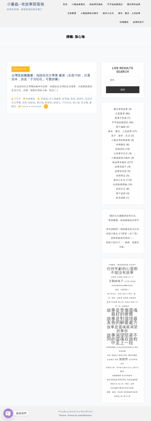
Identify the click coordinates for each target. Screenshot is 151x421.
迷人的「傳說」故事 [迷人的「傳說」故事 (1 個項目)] (126, 384)
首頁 (65, 4)
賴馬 (73, 98)
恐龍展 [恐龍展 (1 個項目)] (125, 298)
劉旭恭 (48, 102)
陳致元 (57, 102)
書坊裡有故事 (133, 4)
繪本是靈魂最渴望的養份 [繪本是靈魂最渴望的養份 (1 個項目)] (116, 380)
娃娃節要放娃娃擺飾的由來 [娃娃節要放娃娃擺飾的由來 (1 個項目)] (122, 285)
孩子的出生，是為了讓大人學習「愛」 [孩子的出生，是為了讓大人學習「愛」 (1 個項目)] (122, 294)
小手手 (17, 98)
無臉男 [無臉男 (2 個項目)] (123, 359)
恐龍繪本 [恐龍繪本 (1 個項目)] (132, 298)
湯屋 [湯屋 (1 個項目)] (116, 360)
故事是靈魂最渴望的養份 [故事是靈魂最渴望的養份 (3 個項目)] (122, 329)
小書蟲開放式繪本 (89, 13)
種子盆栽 (120, 193)
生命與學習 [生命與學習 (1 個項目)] (133, 360)
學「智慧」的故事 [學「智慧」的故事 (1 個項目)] (115, 298)
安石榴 (84, 102)
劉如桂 (31, 102)
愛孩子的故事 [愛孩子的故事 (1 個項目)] (112, 302)
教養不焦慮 (121, 118)
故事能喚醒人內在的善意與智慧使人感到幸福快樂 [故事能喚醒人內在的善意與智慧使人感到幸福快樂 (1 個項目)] (122, 349)
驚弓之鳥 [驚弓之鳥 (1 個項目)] (127, 396)
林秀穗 (65, 98)
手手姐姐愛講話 (115, 4)
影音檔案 (120, 197)
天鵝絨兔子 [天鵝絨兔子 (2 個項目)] (116, 281)
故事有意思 (121, 171)
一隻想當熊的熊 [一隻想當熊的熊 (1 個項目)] (122, 265)
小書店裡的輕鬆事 (120, 140)
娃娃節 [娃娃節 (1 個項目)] (133, 281)
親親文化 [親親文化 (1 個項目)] (114, 384)
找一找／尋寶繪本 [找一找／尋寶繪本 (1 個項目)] (122, 306)
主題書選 (71, 13)
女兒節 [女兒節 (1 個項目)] (127, 281)
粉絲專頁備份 (96, 4)
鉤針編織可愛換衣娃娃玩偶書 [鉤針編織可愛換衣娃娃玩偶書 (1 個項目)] (122, 388)
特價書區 (124, 22)
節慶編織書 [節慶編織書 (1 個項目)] (116, 376)
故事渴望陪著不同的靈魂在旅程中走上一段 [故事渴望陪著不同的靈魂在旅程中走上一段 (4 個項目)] (122, 339)
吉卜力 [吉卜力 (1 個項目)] (131, 277)
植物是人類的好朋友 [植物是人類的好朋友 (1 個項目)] (120, 355)
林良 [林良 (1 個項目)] (109, 355)
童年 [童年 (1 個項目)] (122, 364)
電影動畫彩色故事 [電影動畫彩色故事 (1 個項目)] (131, 392)
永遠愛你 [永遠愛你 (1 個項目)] (110, 360)
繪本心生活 (108, 13)
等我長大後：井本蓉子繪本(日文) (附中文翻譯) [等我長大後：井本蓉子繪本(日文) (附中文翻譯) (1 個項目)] (122, 369)
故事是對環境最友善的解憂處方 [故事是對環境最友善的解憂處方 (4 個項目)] (122, 320)
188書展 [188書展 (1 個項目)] (112, 265)
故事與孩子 (138, 22)
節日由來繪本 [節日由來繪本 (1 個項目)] (127, 376)
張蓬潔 (44, 98)
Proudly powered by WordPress (75, 411)
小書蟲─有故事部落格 (25, 4)
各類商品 (120, 175)
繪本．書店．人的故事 (129, 13)
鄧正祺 (40, 102)
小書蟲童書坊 (78, 4)
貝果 (24, 102)
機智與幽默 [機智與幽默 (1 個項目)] (132, 355)
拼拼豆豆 (120, 189)
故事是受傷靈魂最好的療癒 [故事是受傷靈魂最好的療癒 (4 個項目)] (122, 312)
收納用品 (120, 149)
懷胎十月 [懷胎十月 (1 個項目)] (134, 302)
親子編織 (120, 127)
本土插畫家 (55, 98)
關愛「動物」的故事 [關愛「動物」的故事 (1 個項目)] (115, 392)
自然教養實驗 (120, 184)
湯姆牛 (80, 98)
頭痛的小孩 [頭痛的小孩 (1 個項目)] (118, 396)
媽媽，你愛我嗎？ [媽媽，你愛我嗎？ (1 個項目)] (122, 290)
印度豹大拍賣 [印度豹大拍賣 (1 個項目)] (122, 277)
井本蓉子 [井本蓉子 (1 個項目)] (132, 265)
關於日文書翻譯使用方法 (123, 215)
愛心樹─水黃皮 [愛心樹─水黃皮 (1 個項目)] (124, 302)
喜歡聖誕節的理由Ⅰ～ (122, 238)
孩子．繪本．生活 (120, 135)
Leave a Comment (32, 106)
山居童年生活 (121, 153)
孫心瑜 (76, 102)
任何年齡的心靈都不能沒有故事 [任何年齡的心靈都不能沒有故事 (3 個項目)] (122, 271)
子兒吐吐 (66, 102)
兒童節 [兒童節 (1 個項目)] (113, 277)
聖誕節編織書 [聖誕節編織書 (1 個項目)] (132, 380)
